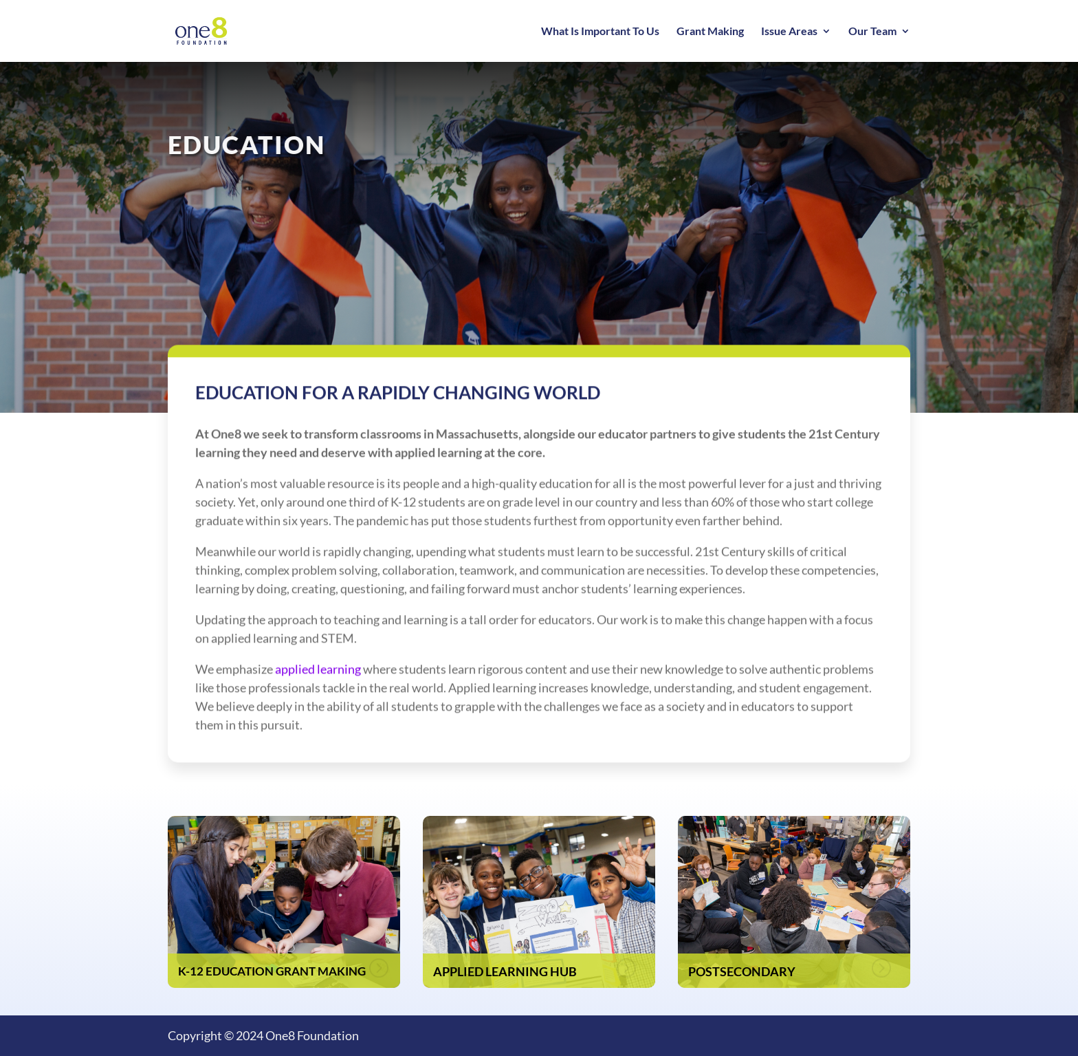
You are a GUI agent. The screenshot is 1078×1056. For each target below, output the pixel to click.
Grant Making (710, 31)
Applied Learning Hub (505, 971)
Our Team (872, 31)
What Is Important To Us (600, 31)
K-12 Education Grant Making (272, 971)
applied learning (318, 677)
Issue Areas (789, 31)
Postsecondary (741, 971)
